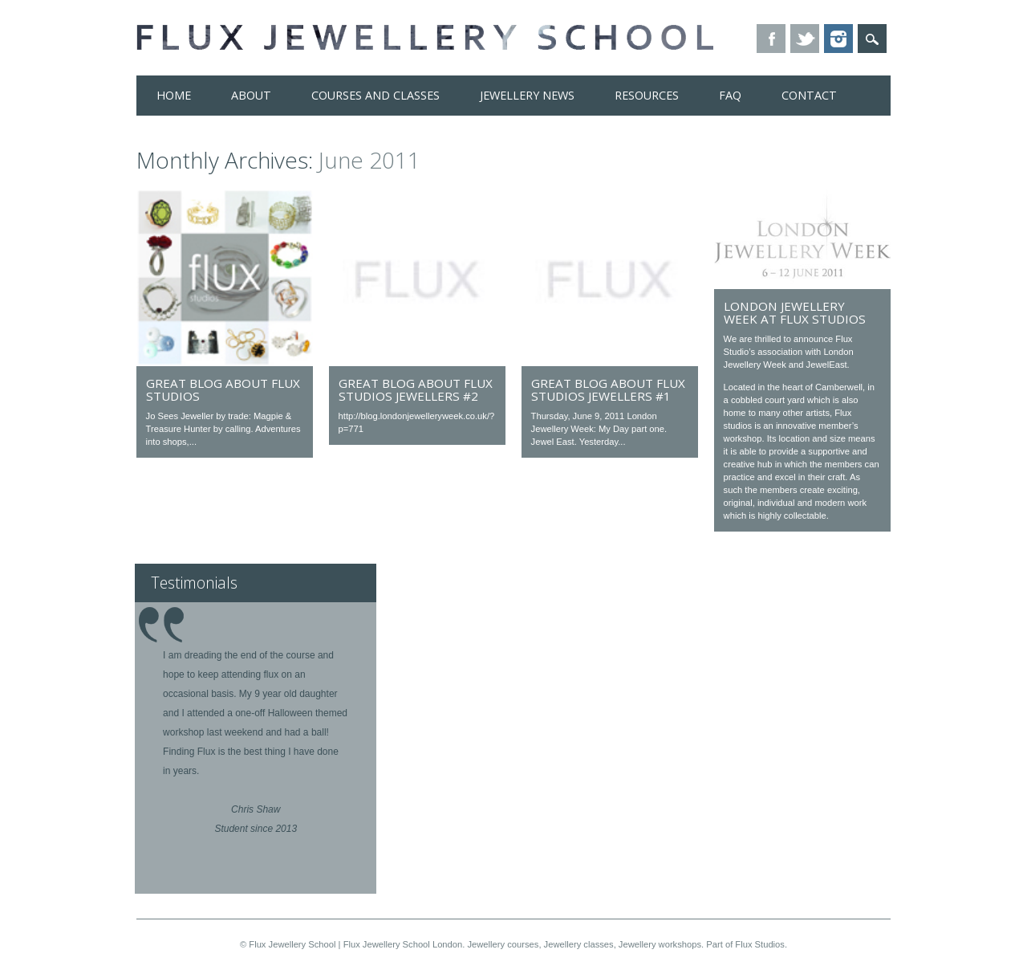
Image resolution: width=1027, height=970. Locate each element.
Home (173, 95)
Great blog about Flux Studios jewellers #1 (608, 389)
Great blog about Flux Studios (223, 389)
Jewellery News (527, 95)
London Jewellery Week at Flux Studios (795, 312)
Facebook (771, 38)
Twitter (804, 38)
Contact (809, 95)
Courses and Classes (375, 95)
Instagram (838, 38)
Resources (647, 95)
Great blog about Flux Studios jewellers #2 (416, 389)
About (251, 95)
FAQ (730, 95)
